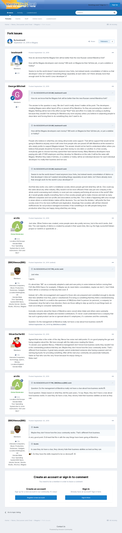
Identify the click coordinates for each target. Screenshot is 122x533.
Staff (26, 19)
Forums (8, 19)
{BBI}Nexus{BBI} (17, 262)
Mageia (35, 43)
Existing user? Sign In (97, 5)
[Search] (87, 13)
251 (17, 73)
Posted (39, 53)
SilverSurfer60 (17, 334)
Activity (20, 13)
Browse (10, 14)
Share (91, 41)
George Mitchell (16, 86)
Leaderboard (51, 19)
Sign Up (115, 5)
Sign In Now (86, 498)
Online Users (37, 19)
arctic (17, 218)
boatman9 (20, 40)
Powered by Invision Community (61, 529)
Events (18, 19)
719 (17, 283)
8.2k (17, 239)
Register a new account (36, 498)
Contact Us (61, 526)
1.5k (17, 355)
